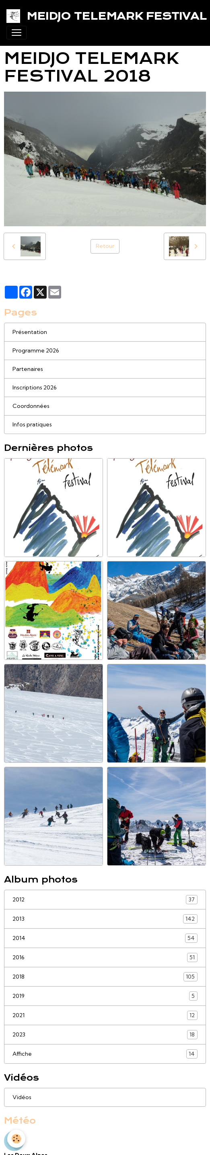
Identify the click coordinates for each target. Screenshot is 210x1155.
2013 (105, 919)
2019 (105, 996)
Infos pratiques (32, 424)
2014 (105, 938)
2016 (105, 957)
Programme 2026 (35, 350)
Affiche (105, 1054)
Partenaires (27, 369)
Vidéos (21, 1097)
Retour (105, 246)
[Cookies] (16, 1139)
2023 (105, 1034)
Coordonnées (30, 406)
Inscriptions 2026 (34, 387)
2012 (105, 899)
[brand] (101, 16)
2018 (105, 976)
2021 (105, 1015)
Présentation (29, 332)
